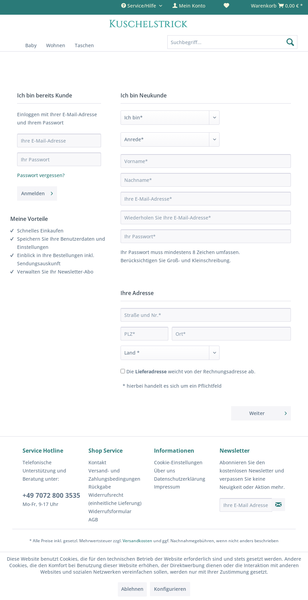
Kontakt (97, 462)
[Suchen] (290, 42)
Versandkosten (137, 541)
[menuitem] (193, 5)
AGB (93, 519)
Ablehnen (132, 589)
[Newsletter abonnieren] (278, 504)
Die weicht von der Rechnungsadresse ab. (190, 371)
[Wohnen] (55, 45)
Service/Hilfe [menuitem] (139, 5)
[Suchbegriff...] (232, 42)
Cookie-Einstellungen (178, 462)
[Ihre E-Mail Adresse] (246, 505)
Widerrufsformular (109, 511)
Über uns (164, 470)
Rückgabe (99, 486)
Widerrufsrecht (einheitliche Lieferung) (114, 499)
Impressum (167, 486)
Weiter (268, 412)
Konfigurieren (170, 589)
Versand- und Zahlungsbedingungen (114, 474)
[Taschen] (84, 45)
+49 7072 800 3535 (51, 495)
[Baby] (30, 45)
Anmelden (37, 192)
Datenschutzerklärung (179, 479)
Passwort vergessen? (41, 175)
